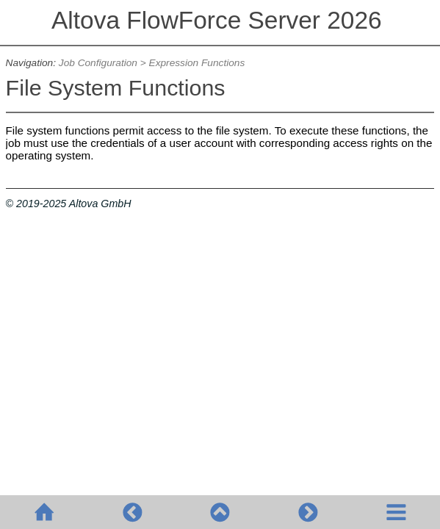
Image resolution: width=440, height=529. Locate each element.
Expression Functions (197, 62)
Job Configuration (98, 62)
